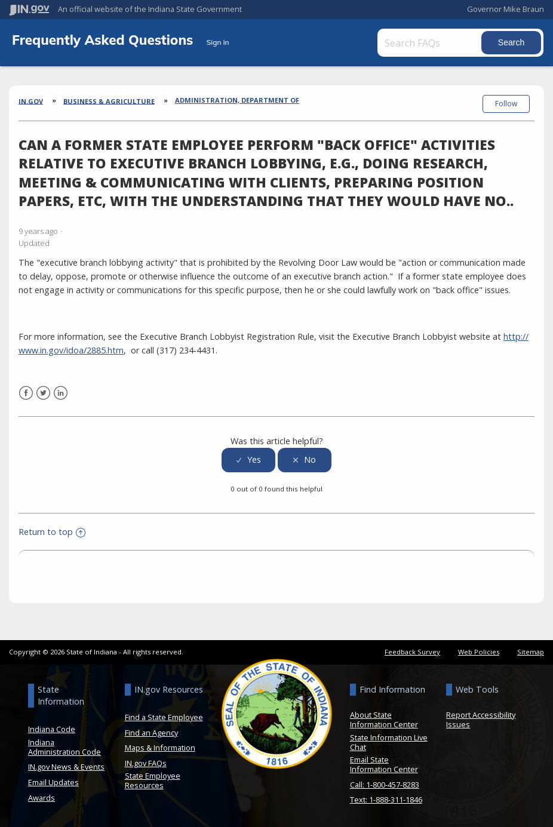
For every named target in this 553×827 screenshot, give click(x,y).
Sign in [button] (218, 42)
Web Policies (478, 651)
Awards (41, 798)
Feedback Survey (412, 651)
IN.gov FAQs (146, 763)
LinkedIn (60, 393)
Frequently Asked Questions (104, 39)
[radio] (248, 460)
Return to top (52, 531)
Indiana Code (51, 729)
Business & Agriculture (109, 100)
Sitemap (530, 651)
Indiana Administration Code (64, 747)
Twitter (43, 393)
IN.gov (31, 100)
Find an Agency (151, 732)
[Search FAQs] (430, 42)
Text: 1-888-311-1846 (386, 799)
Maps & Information (160, 747)
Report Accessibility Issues (480, 719)
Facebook (26, 393)
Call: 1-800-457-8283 (384, 784)
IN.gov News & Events (66, 766)
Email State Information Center (384, 764)
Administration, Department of (237, 100)
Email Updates (53, 782)
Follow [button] (506, 104)
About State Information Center (384, 719)
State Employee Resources (152, 780)
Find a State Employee (164, 717)
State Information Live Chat (389, 742)
